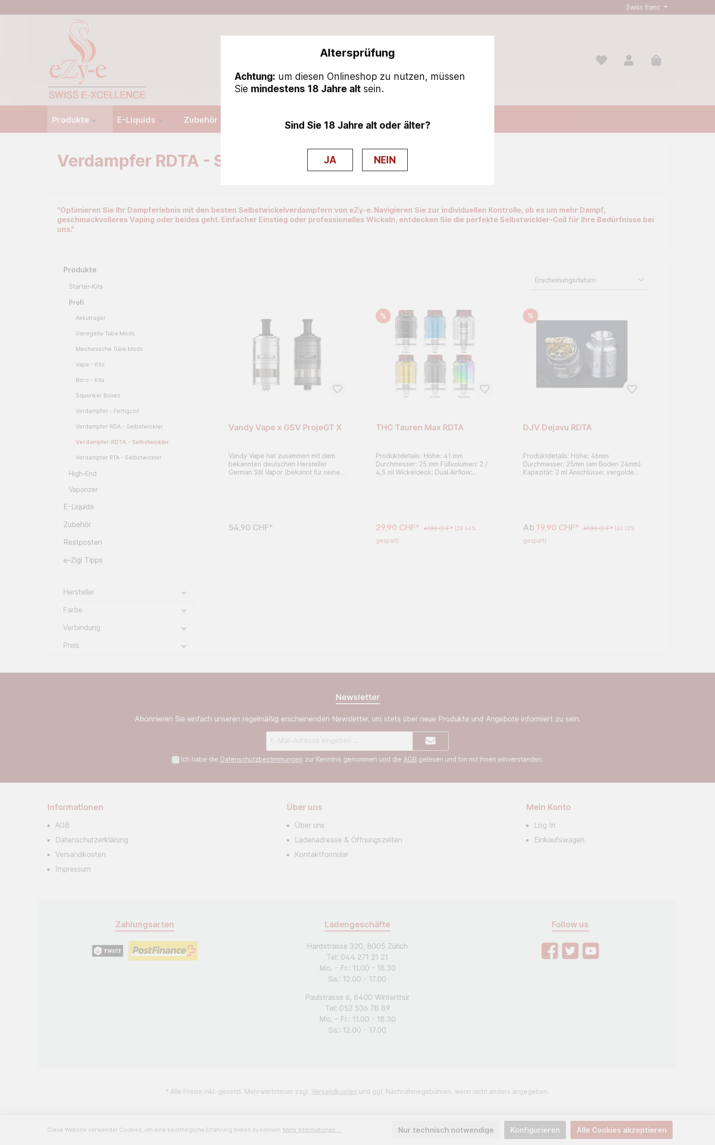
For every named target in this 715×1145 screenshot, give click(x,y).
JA (330, 160)
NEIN (385, 160)
